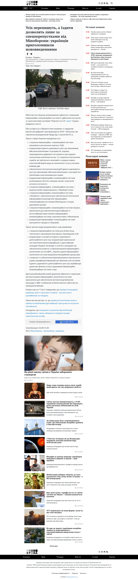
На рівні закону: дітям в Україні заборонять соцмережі (101, 33)
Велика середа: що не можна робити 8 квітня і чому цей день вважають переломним (46, 15)
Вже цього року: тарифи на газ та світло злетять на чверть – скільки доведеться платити (102, 144)
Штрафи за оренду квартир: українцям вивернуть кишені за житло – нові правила (101, 100)
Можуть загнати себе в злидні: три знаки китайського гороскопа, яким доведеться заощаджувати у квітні (102, 118)
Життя (85, 8)
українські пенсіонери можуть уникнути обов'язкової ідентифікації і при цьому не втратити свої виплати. (52, 303)
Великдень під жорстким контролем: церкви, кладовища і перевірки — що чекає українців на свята (89, 15)
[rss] (107, 3)
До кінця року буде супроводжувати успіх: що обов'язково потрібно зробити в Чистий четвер (101, 75)
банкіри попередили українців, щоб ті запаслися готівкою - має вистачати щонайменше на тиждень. (52, 293)
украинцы (60, 331)
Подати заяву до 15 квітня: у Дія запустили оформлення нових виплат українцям (91, 20)
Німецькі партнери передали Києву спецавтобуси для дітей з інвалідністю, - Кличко (101, 47)
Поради (71, 8)
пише (68, 121)
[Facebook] (27, 54)
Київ (58, 8)
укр (25, 8)
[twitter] (104, 3)
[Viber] (35, 54)
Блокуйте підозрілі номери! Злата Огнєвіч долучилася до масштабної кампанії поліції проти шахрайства (102, 108)
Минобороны (36, 331)
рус (31, 8)
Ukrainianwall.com (72, 577)
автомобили (49, 331)
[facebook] (99, 3)
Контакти (83, 573)
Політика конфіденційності (61, 573)
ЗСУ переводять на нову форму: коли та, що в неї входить (101, 151)
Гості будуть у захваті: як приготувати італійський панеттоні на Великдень (99, 92)
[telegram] (102, 3)
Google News (67, 322)
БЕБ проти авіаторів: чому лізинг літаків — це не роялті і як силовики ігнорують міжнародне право (102, 66)
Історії (99, 8)
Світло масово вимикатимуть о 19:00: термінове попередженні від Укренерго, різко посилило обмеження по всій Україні (101, 56)
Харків (112, 8)
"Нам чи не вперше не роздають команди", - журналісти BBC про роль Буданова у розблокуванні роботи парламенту (101, 135)
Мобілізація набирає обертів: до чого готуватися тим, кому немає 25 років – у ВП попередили (102, 127)
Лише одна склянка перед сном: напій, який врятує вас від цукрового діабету (101, 39)
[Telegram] (31, 54)
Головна (44, 8)
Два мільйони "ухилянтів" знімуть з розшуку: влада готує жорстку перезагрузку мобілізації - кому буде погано (44, 20)
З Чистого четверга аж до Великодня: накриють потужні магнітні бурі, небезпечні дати (101, 84)
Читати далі (54, 546)
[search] (112, 3)
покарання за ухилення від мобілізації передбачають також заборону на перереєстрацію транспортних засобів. (49, 313)
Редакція (75, 573)
